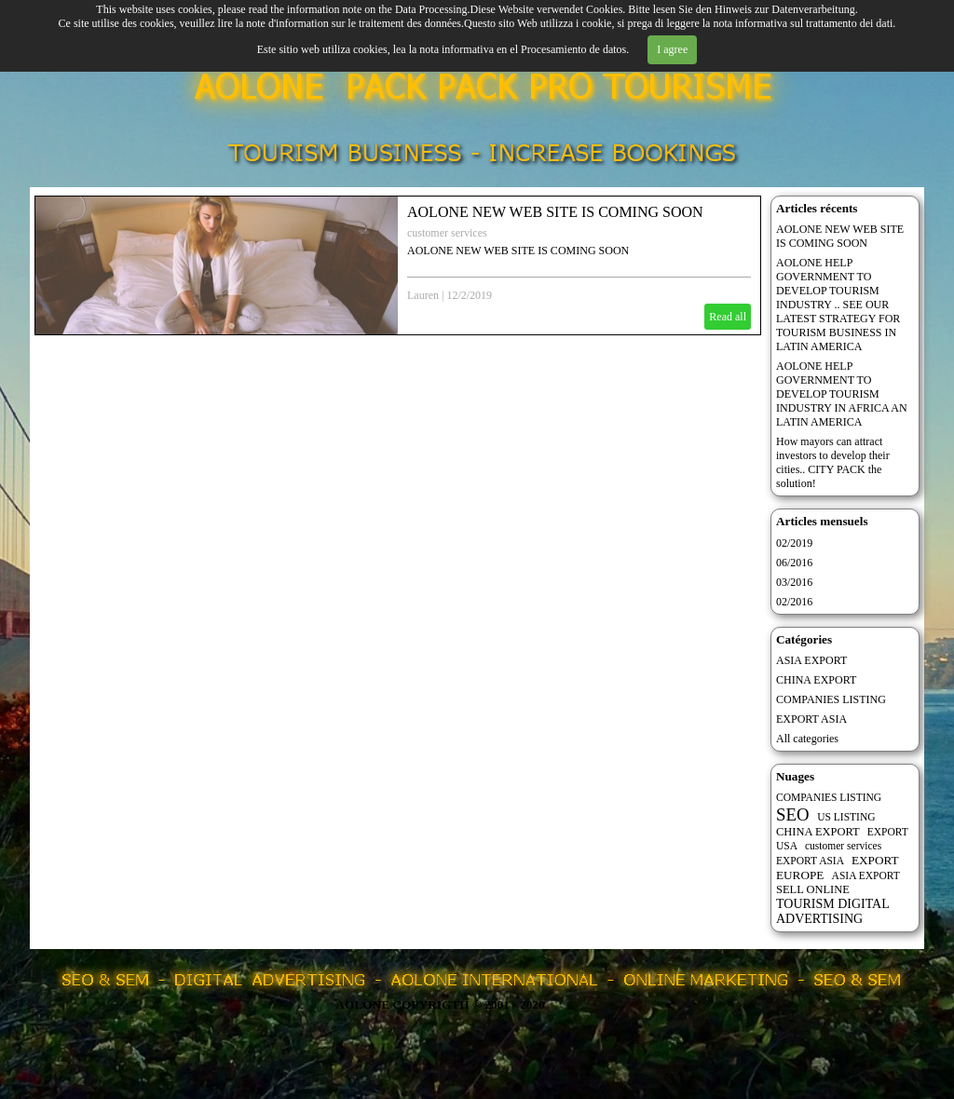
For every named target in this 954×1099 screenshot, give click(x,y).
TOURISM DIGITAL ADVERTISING (833, 911)
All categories (807, 738)
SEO (792, 814)
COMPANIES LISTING (831, 699)
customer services (447, 232)
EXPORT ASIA (811, 719)
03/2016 (794, 582)
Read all (727, 316)
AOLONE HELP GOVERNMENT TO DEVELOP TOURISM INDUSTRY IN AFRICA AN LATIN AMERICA (841, 394)
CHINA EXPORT (816, 679)
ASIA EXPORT (811, 660)
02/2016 (794, 601)
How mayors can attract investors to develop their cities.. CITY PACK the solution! (833, 462)
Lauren (423, 295)
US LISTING (846, 816)
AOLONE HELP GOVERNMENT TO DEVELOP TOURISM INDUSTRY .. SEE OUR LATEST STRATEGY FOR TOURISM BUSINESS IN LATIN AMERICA (838, 304)
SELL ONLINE (813, 889)
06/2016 (794, 562)
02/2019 (794, 543)
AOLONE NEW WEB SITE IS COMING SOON (555, 212)
